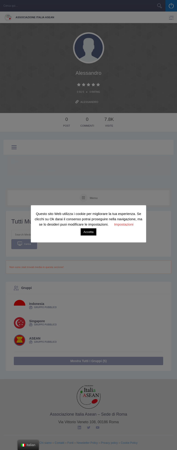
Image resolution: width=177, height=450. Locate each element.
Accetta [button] (88, 232)
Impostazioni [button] (123, 224)
